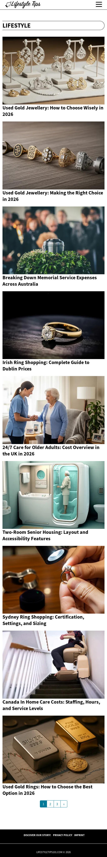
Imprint (79, 835)
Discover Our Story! (37, 835)
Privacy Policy (62, 835)
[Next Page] (63, 803)
